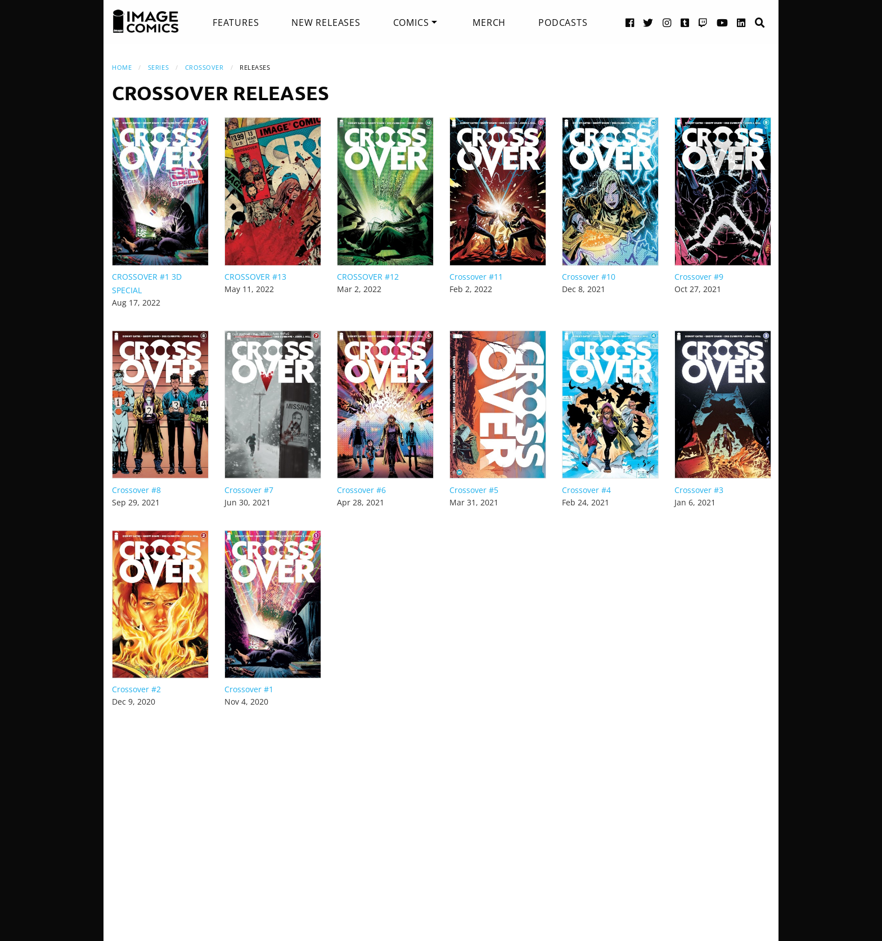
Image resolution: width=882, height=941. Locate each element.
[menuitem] (236, 22)
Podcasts (562, 22)
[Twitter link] (648, 22)
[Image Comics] (145, 21)
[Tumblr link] (685, 22)
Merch (489, 22)
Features (236, 22)
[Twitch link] (703, 22)
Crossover (204, 67)
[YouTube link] (722, 22)
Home (122, 67)
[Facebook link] (630, 22)
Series (158, 67)
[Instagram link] (667, 22)
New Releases (326, 22)
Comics (411, 22)
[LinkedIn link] (741, 22)
